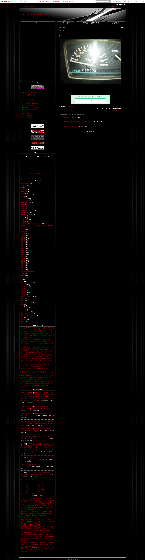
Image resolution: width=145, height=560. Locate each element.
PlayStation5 (24, 231)
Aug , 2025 (41, 486)
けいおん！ (24, 310)
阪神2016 (23, 252)
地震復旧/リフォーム (27, 296)
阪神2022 (23, 241)
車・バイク (24, 1)
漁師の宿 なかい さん (27, 283)
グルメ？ (23, 285)
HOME (22, 6)
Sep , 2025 (41, 484)
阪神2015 (23, 254)
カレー (23, 294)
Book (22, 281)
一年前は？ (24, 319)
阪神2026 (23, 321)
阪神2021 (23, 243)
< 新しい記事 (66, 23)
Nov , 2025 (25, 489)
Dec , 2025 (25, 487)
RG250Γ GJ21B (25, 200)
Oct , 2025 (25, 491)
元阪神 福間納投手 (26, 271)
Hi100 (22, 204)
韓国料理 (23, 289)
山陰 (22, 298)
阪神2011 (23, 262)
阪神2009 (23, 266)
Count (22, 317)
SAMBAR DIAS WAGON (28, 210)
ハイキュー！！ (25, 311)
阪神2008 (23, 267)
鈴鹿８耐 (23, 216)
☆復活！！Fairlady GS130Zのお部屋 (30, 92)
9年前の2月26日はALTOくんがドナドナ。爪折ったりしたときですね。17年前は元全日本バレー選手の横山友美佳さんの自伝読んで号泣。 (37, 335)
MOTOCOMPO (25, 212)
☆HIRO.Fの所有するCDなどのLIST (29, 115)
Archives (37, 481)
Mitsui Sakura (25, 465)
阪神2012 (23, 260)
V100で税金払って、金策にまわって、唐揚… (77, 122)
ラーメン (23, 292)
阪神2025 (23, 235)
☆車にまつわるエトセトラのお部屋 (29, 107)
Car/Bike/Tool (24, 220)
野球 (22, 273)
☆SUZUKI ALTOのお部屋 (27, 101)
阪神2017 (23, 250)
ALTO (22, 197)
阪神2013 (23, 258)
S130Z (23, 193)
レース (23, 218)
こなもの (23, 290)
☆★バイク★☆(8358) (69, 33)
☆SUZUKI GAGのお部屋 (27, 105)
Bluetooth (23, 229)
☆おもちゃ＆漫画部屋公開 (27, 96)
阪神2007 (23, 269)
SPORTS (23, 277)
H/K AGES (24, 185)
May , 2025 (41, 491)
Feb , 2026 (25, 484)
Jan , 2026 (25, 486)
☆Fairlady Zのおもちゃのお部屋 (28, 94)
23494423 (119, 4)
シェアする (71, 106)
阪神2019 (23, 246)
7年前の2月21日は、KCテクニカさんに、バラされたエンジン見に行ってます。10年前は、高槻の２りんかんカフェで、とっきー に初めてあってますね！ (37, 377)
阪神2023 (23, 239)
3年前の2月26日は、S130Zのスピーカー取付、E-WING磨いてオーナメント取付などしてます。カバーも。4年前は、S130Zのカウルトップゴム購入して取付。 (37, 330)
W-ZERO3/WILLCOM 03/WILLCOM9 (31, 223)
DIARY (27, 6)
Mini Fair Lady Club (26, 195)
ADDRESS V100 (25, 202)
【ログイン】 (121, 6)
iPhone (23, 227)
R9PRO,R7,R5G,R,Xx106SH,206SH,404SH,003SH (35, 225)
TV (22, 279)
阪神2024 (23, 237)
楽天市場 (141, 1)
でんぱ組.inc (24, 308)
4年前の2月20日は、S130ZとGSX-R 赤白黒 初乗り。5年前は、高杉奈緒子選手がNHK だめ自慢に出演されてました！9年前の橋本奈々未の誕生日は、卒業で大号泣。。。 (37, 383)
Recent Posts (37, 325)
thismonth (37, 173)
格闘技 (23, 275)
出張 (22, 304)
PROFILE (34, 6)
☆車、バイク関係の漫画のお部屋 (29, 109)
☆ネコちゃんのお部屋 (26, 113)
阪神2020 (23, 244)
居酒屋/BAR (24, 287)
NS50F (23, 206)
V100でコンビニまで (69, 126)
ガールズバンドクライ (27, 313)
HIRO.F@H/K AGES (27, 393)
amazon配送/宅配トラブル (28, 315)
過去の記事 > (116, 23)
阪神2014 (23, 256)
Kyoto (22, 300)
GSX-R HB (24, 191)
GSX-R (23, 189)
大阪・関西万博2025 (27, 302)
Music (22, 306)
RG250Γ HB (24, 199)
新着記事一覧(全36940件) (91, 23)
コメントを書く (117, 110)
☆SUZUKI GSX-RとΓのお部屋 (28, 99)
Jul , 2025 (41, 487)
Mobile (23, 222)
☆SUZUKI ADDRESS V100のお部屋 (29, 103)
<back (29, 173)
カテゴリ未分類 (25, 183)
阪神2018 (23, 248)
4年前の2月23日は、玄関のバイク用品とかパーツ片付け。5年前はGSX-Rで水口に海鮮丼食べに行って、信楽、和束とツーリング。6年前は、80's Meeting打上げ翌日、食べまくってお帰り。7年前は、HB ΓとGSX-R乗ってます (37, 358)
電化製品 (23, 233)
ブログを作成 (133, 1)
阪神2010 (23, 264)
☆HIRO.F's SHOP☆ (26, 117)
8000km (61, 30)
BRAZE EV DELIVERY (27, 214)
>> (119, 1)
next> (45, 173)
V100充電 (66, 117)
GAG (22, 208)
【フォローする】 (111, 6)
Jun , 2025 (41, 489)
